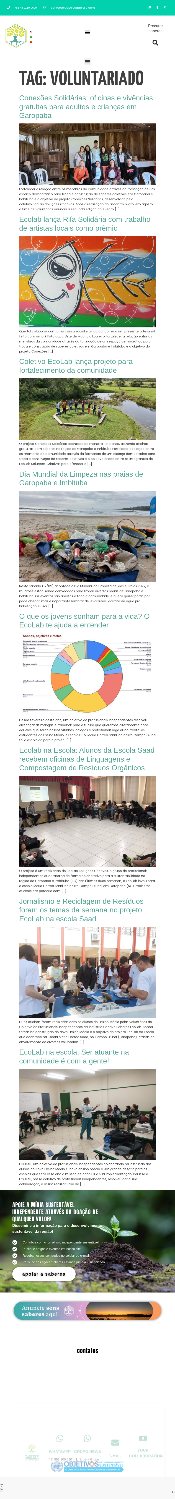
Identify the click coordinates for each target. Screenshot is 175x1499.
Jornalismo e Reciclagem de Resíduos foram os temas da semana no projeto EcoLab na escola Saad (81, 910)
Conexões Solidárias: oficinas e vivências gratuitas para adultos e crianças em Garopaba (86, 107)
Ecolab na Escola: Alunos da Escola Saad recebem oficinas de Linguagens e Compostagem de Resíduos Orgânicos (86, 759)
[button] (87, 32)
